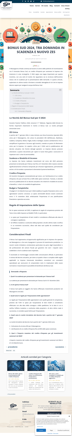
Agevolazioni (49, 12)
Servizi (37, 6)
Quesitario (67, 15)
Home (32, 6)
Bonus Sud (8, 350)
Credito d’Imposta (20, 101)
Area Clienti (65, 6)
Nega (51, 430)
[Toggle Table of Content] (59, 90)
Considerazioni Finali (18, 109)
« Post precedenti (11, 394)
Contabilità (36, 12)
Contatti (57, 6)
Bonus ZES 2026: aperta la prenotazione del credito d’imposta (15, 375)
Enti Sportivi (66, 12)
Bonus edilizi (57, 12)
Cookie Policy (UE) (19, 426)
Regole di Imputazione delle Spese (22, 106)
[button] (69, 416)
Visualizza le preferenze (63, 430)
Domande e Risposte (24, 111)
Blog (51, 6)
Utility (67, 8)
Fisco (30, 12)
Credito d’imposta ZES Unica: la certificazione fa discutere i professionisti (35, 376)
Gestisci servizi (40, 426)
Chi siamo (44, 6)
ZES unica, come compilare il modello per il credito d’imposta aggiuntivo (56, 376)
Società (43, 12)
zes (14, 350)
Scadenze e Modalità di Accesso (25, 98)
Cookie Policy (50, 433)
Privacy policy (55, 433)
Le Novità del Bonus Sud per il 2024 (23, 93)
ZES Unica (36, 42)
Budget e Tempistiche (22, 103)
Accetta (41, 430)
